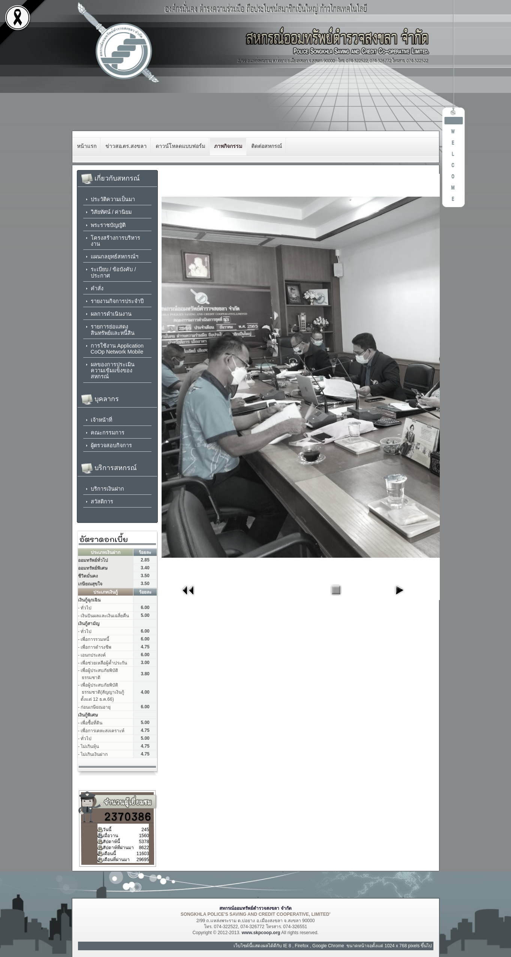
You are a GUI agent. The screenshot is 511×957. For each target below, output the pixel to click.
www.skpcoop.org (260, 932)
